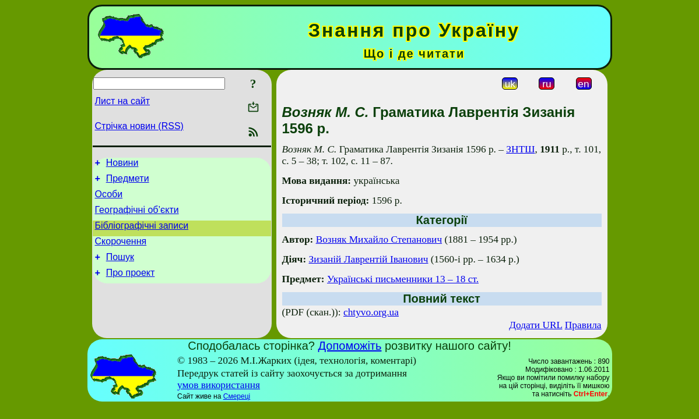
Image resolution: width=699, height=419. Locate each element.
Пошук (120, 269)
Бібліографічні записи (142, 234)
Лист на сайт (122, 101)
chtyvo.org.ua (371, 312)
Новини (122, 164)
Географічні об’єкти (137, 217)
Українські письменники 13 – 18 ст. (403, 279)
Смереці (236, 396)
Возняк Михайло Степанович (379, 239)
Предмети (127, 182)
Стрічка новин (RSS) (139, 126)
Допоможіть (350, 345)
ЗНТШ (520, 149)
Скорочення (121, 252)
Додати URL (535, 325)
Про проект (130, 287)
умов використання (218, 384)
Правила (583, 325)
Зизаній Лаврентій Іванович (368, 259)
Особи (109, 199)
